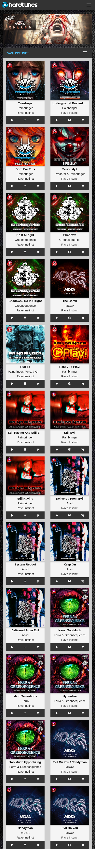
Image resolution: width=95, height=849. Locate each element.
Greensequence (25, 239)
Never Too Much (69, 630)
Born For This (25, 169)
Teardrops (25, 103)
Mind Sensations (25, 696)
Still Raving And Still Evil (25, 432)
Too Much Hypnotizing (25, 762)
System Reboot (25, 564)
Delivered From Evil (70, 498)
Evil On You (70, 828)
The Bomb (69, 301)
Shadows (69, 235)
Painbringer (25, 108)
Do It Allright (25, 235)
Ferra (28, 371)
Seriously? (69, 169)
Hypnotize (70, 696)
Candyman (25, 828)
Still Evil (69, 432)
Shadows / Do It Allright (25, 301)
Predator (60, 173)
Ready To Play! (69, 366)
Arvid (69, 503)
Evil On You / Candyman (70, 762)
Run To (25, 366)
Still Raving (25, 498)
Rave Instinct (25, 112)
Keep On (70, 564)
